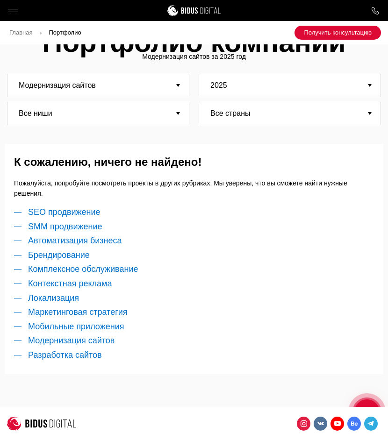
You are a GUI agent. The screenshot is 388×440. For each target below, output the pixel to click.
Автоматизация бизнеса (75, 240)
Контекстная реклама (70, 283)
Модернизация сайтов (71, 340)
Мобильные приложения (76, 326)
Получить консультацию (338, 32)
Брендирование (59, 255)
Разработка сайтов (65, 355)
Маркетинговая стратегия (78, 312)
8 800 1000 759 (375, 10)
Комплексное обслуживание (83, 269)
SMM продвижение (65, 226)
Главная (20, 32)
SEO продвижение (64, 212)
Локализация (53, 298)
